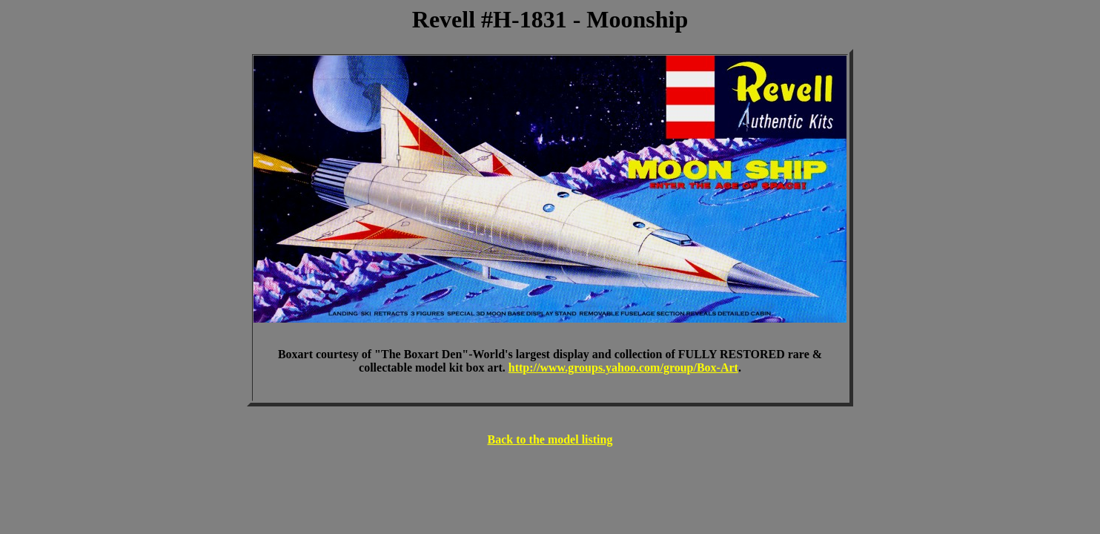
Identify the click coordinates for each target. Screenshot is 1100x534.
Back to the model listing (550, 439)
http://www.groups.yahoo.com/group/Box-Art (623, 367)
